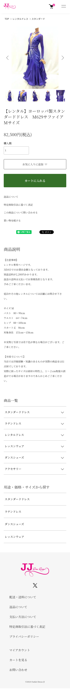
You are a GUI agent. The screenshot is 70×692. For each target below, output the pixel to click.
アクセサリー (13, 469)
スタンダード (38, 18)
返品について (11, 196)
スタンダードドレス (17, 412)
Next (62, 58)
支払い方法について (22, 617)
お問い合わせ (18, 670)
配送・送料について (22, 597)
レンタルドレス (20, 18)
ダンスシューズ (14, 457)
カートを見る (18, 660)
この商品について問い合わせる (21, 212)
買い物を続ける (12, 220)
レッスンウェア (14, 446)
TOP (7, 18)
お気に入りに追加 (35, 164)
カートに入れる (34, 181)
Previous (8, 58)
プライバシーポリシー (24, 636)
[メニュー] (63, 6)
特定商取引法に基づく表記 (18, 204)
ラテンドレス (13, 423)
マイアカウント (19, 650)
